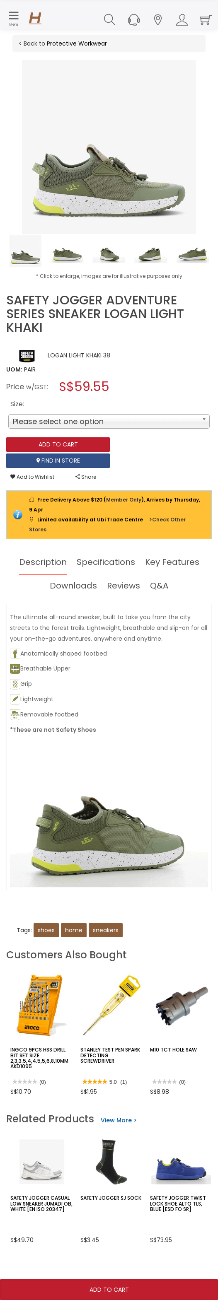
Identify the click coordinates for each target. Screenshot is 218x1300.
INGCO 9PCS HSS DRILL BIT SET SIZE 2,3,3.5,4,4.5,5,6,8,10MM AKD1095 (39, 1058)
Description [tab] (43, 562)
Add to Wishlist (32, 476)
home (73, 930)
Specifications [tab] (106, 562)
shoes (46, 930)
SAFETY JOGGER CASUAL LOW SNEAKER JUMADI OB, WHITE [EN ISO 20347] (41, 1203)
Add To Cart (109, 1290)
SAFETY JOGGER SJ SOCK (110, 1197)
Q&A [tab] (159, 585)
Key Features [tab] (172, 562)
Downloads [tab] (73, 585)
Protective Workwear (77, 43)
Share (85, 476)
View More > (119, 1120)
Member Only (123, 499)
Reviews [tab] (123, 585)
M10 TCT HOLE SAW (173, 1049)
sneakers (106, 930)
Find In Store (58, 460)
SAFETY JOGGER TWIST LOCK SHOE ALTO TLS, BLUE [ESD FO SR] (178, 1203)
